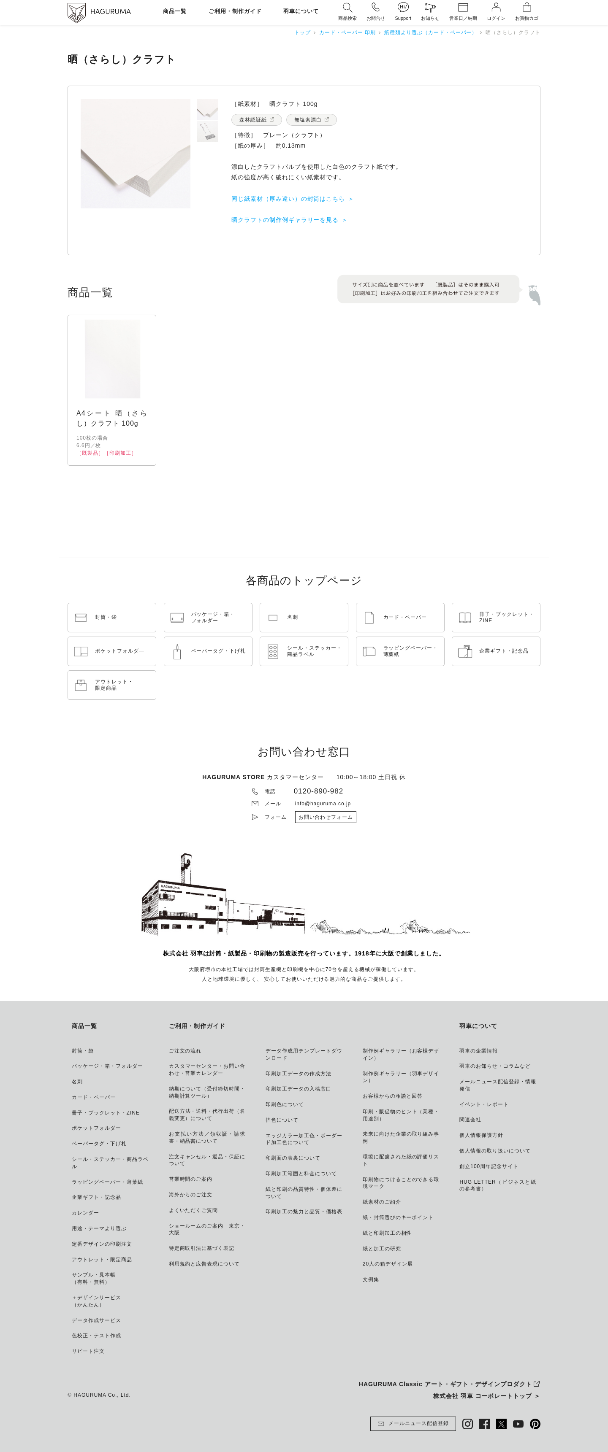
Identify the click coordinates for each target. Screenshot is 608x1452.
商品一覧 (175, 11)
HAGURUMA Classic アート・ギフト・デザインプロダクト (445, 1384)
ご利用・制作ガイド (235, 11)
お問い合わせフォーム (326, 817)
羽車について (301, 11)
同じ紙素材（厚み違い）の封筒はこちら (288, 198)
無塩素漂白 (308, 120)
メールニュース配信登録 (413, 1423)
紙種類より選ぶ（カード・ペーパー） (430, 32)
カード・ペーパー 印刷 (347, 32)
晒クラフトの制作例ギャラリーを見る (285, 219)
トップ (302, 32)
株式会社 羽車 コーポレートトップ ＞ (486, 1396)
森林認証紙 (253, 120)
